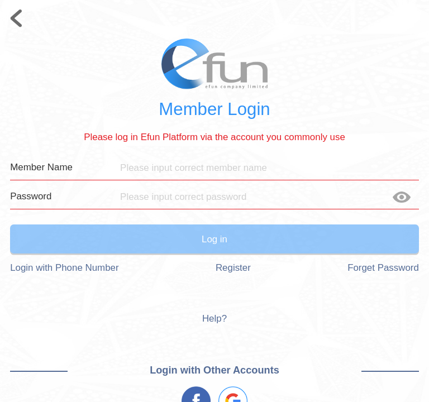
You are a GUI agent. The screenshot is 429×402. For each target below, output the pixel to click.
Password (30, 196)
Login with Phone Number (64, 267)
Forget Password (383, 267)
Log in (214, 239)
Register (233, 267)
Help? (214, 318)
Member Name (41, 167)
